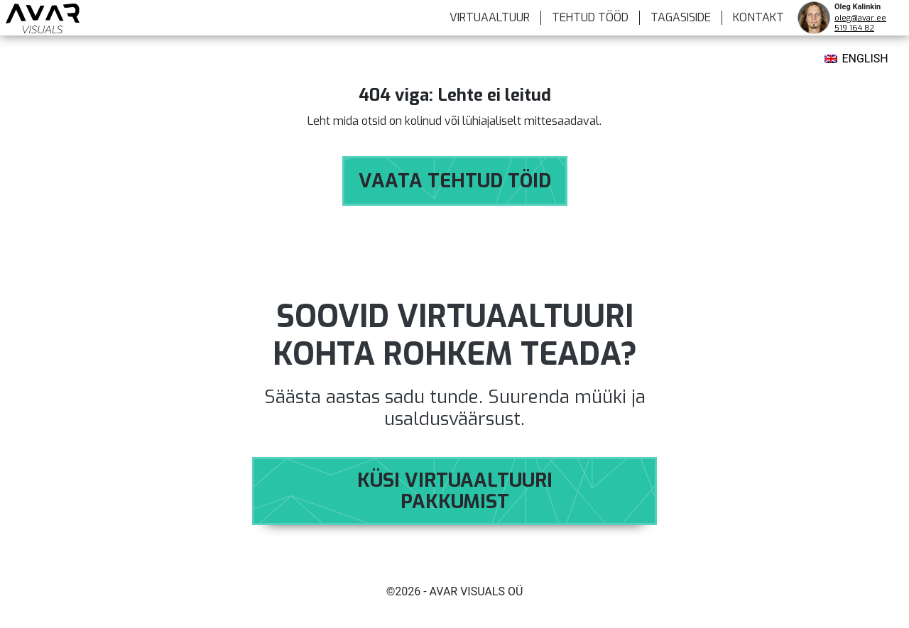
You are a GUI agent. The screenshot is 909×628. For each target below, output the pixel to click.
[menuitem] (856, 60)
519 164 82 (854, 28)
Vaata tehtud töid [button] (455, 181)
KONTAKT (758, 17)
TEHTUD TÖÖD (590, 17)
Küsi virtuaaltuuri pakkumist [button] (455, 491)
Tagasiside (681, 17)
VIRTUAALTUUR (490, 17)
